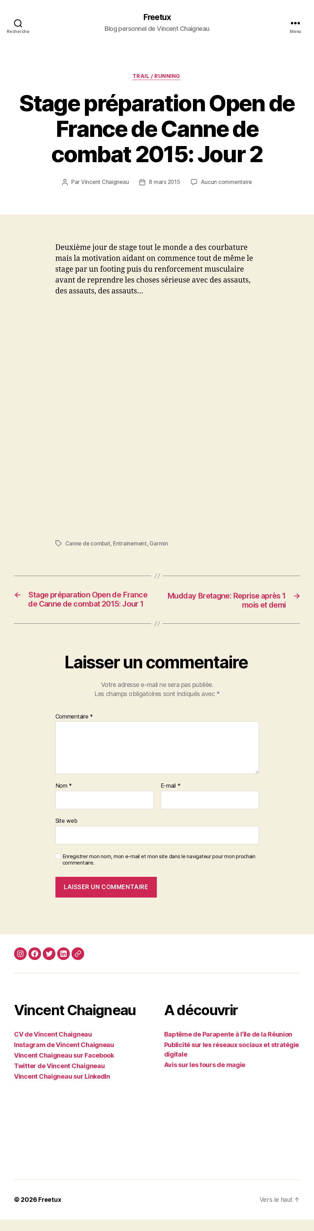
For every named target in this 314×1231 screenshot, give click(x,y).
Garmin (161, 544)
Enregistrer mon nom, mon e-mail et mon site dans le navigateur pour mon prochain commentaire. (158, 871)
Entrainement (131, 544)
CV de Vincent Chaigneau (53, 1046)
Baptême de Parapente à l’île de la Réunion (228, 1046)
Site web (66, 832)
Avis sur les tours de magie (205, 1076)
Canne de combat (88, 544)
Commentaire (74, 729)
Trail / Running (157, 77)
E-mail (171, 798)
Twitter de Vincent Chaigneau (59, 1077)
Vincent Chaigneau (104, 182)
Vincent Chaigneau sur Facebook (64, 1067)
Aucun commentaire (227, 182)
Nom (63, 798)
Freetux (157, 17)
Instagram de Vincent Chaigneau (64, 1056)
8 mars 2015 (164, 182)
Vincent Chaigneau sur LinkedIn (62, 1088)
